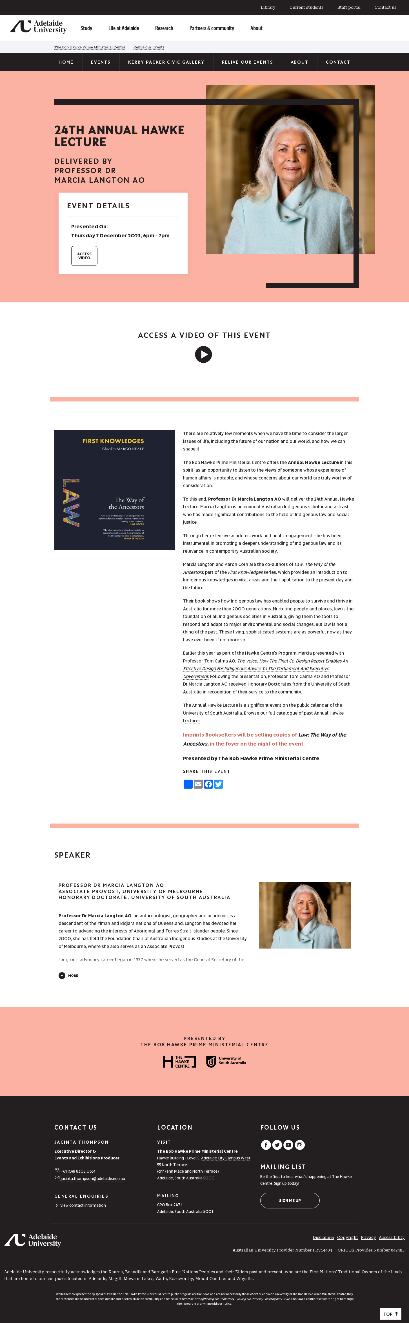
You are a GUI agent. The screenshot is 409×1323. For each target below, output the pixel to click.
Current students (306, 7)
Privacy (368, 1237)
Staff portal (349, 7)
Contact (338, 62)
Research (164, 28)
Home (66, 62)
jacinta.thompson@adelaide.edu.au (93, 1178)
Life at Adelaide (123, 28)
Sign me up (290, 1200)
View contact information (83, 1205)
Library (268, 7)
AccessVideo (84, 255)
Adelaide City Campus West (225, 1158)
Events (101, 62)
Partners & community (212, 28)
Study (86, 28)
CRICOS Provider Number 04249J (371, 1250)
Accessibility (392, 1237)
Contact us (385, 7)
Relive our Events (149, 47)
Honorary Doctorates (269, 684)
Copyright (347, 1237)
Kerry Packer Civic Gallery (166, 62)
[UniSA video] (204, 354)
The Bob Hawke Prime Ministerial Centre (89, 47)
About (256, 28)
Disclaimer (323, 1237)
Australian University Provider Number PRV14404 (282, 1250)
